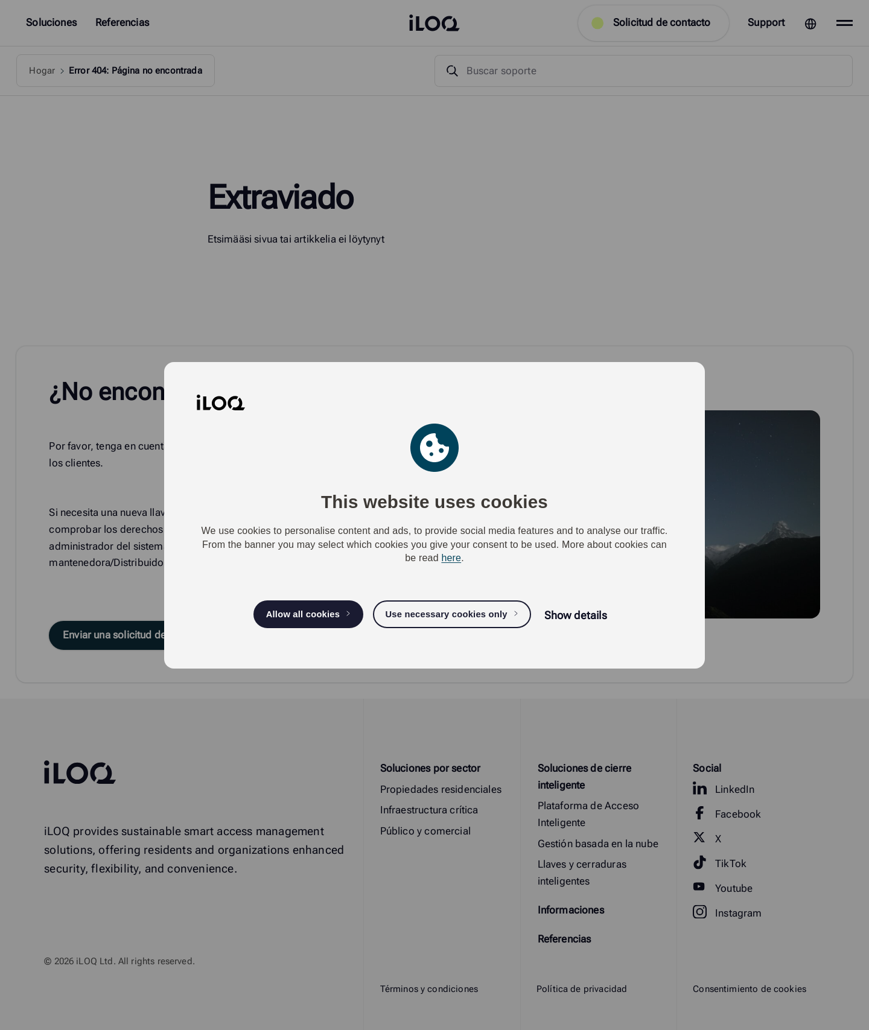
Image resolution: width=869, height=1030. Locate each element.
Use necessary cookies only (446, 614)
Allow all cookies (303, 614)
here (451, 558)
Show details (575, 615)
